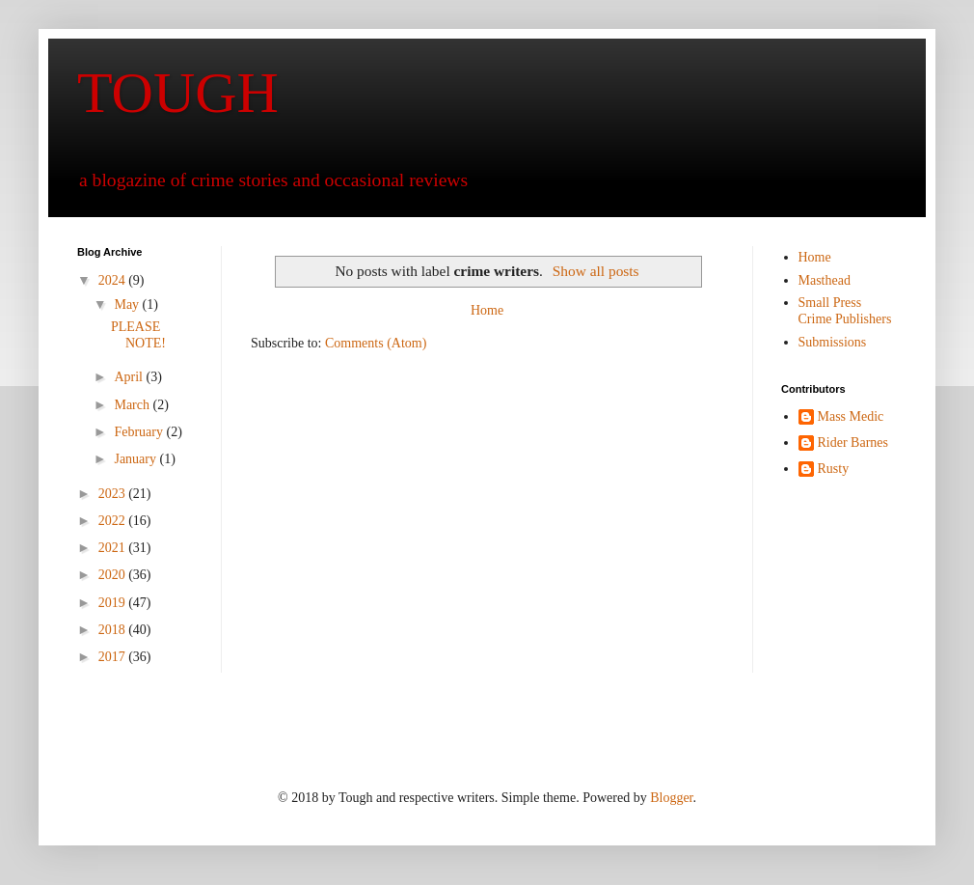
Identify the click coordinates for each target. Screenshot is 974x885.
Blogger (671, 797)
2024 (113, 280)
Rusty (834, 468)
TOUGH (178, 92)
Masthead (824, 280)
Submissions (832, 342)
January (136, 459)
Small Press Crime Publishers (845, 310)
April (130, 377)
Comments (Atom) (375, 343)
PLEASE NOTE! (138, 334)
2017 (113, 657)
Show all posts (596, 271)
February (140, 432)
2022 (113, 520)
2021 (113, 547)
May (128, 304)
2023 (113, 493)
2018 (113, 629)
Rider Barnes (853, 442)
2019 (113, 602)
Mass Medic (851, 416)
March (133, 405)
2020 (113, 574)
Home (487, 310)
